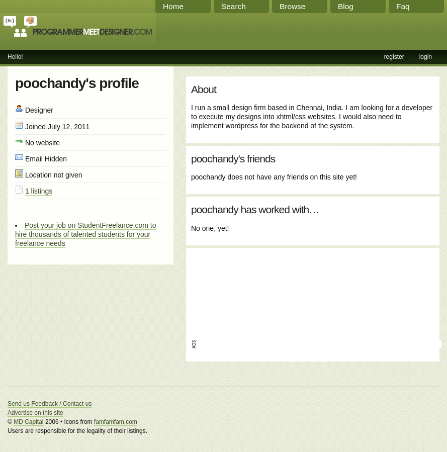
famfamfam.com (115, 421)
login (425, 56)
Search (233, 6)
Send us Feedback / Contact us (50, 403)
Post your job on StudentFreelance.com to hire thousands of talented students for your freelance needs (85, 234)
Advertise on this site (35, 412)
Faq (403, 6)
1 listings (38, 191)
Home (173, 6)
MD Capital (28, 421)
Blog (345, 6)
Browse (292, 6)
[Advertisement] (238, 290)
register (394, 56)
